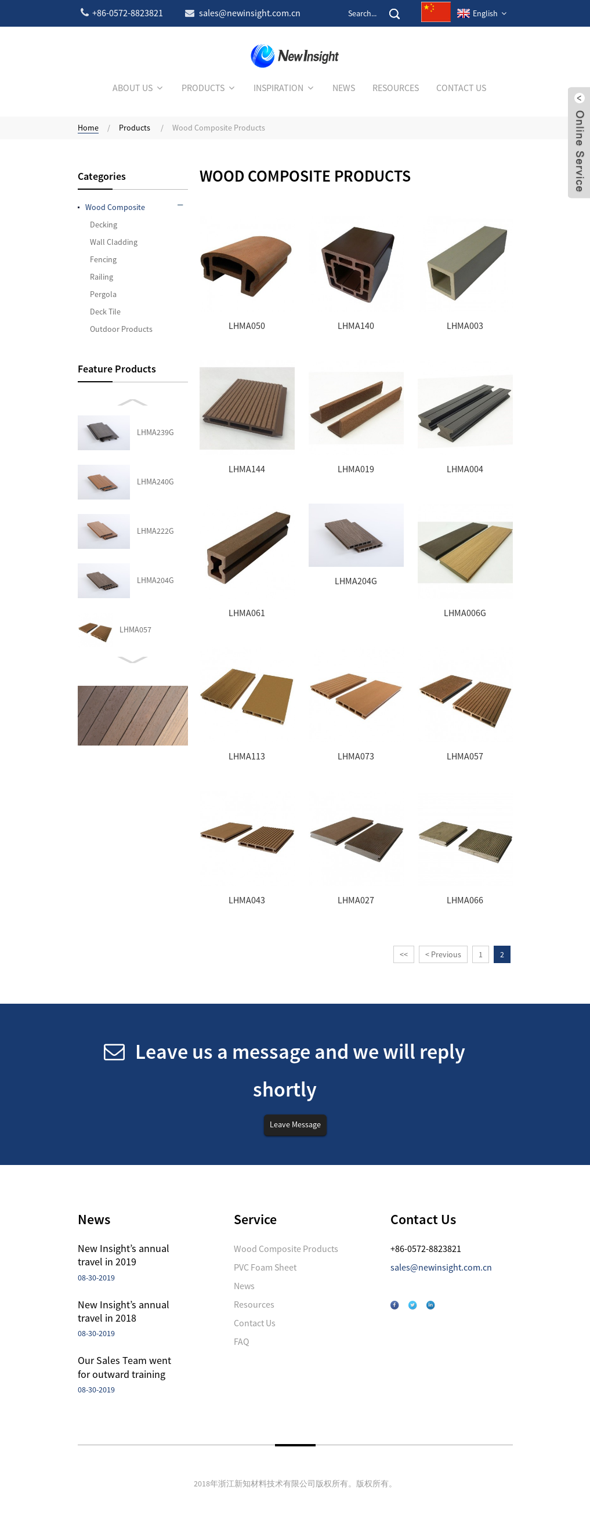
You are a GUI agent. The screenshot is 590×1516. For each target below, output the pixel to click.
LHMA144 (247, 469)
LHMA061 (247, 612)
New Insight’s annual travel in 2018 (123, 1311)
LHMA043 (135, 531)
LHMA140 (356, 325)
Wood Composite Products (218, 127)
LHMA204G (155, 432)
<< (404, 954)
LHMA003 (465, 325)
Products (134, 127)
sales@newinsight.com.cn (441, 1267)
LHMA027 (135, 580)
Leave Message (295, 1124)
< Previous (443, 954)
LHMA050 (247, 325)
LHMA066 (135, 629)
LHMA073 (356, 756)
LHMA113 (247, 756)
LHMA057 (135, 481)
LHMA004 (465, 469)
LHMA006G (465, 612)
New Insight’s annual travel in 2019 (123, 1255)
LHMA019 (356, 469)
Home (88, 127)
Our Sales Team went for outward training (124, 1367)
